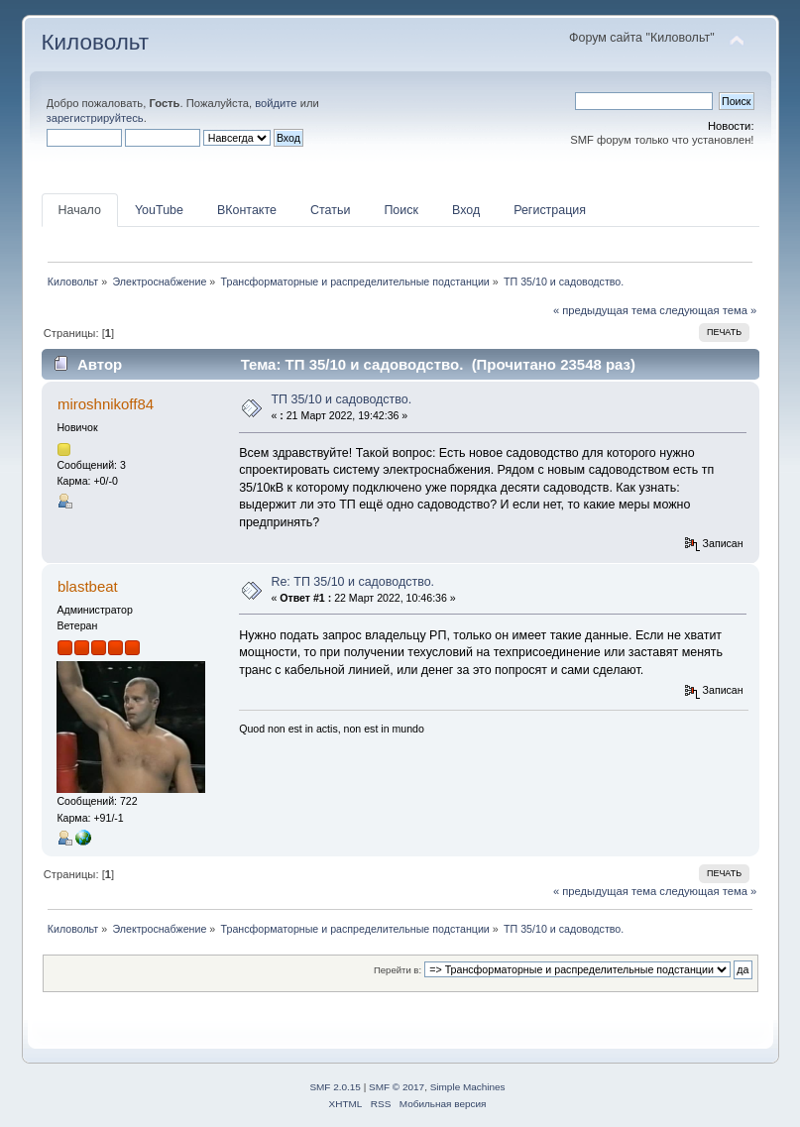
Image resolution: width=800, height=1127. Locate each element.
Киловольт (95, 42)
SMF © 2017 (396, 1086)
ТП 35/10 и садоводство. (341, 399)
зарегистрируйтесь (95, 118)
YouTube (159, 210)
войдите (275, 103)
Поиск (401, 210)
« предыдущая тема (604, 310)
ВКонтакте (247, 210)
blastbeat (87, 586)
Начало (79, 210)
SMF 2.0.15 (335, 1086)
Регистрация (550, 210)
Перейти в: (397, 969)
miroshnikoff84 (105, 403)
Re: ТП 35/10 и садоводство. (352, 582)
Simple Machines (468, 1086)
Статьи (330, 210)
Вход (466, 210)
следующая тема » (707, 310)
